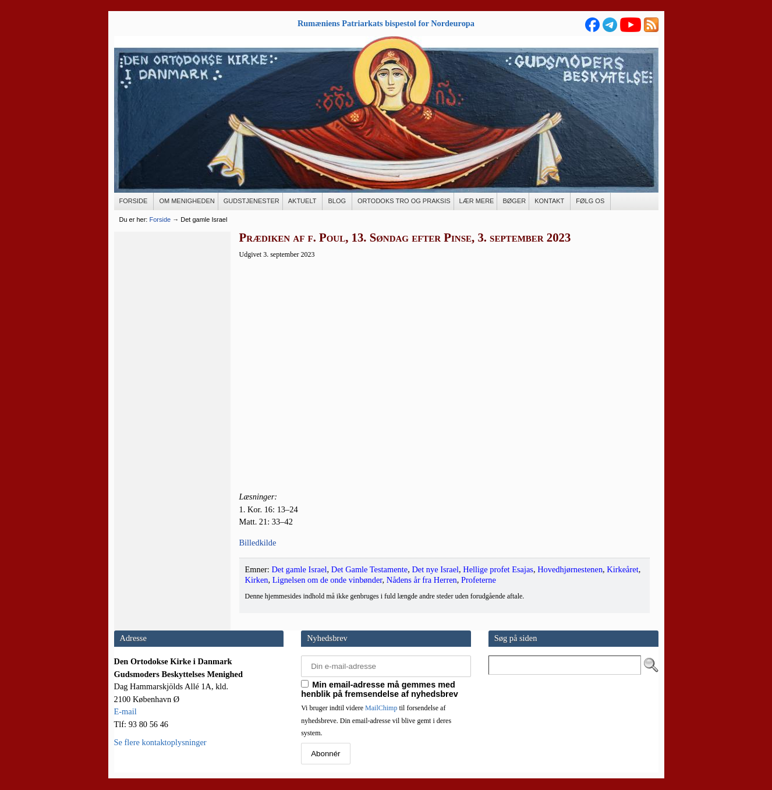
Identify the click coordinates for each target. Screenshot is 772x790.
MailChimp (381, 708)
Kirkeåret (622, 569)
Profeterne (478, 579)
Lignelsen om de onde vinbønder (327, 579)
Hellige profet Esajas (498, 569)
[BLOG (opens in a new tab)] (337, 201)
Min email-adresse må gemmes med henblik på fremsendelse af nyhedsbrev (379, 689)
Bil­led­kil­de (258, 542)
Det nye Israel (435, 569)
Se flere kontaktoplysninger (160, 742)
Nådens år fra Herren (422, 579)
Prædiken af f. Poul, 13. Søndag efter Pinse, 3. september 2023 (405, 237)
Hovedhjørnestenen (570, 569)
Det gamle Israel (299, 569)
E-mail (125, 711)
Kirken (256, 579)
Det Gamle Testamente (369, 569)
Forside (160, 219)
